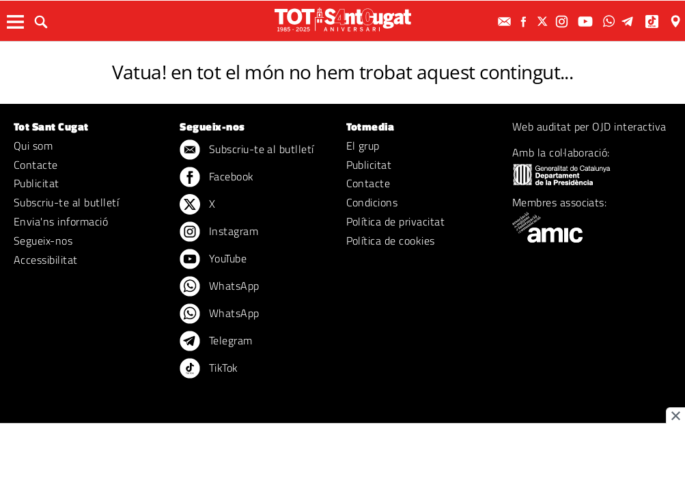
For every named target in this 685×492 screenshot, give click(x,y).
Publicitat (36, 183)
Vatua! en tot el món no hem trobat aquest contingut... (343, 72)
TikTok (209, 369)
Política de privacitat (395, 221)
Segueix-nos (43, 240)
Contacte (36, 164)
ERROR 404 (343, 53)
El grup (363, 145)
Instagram (219, 232)
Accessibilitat (46, 259)
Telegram (216, 341)
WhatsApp (219, 287)
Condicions (372, 202)
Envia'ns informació (61, 221)
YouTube (213, 259)
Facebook (216, 177)
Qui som (33, 145)
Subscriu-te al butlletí (66, 202)
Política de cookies (390, 240)
